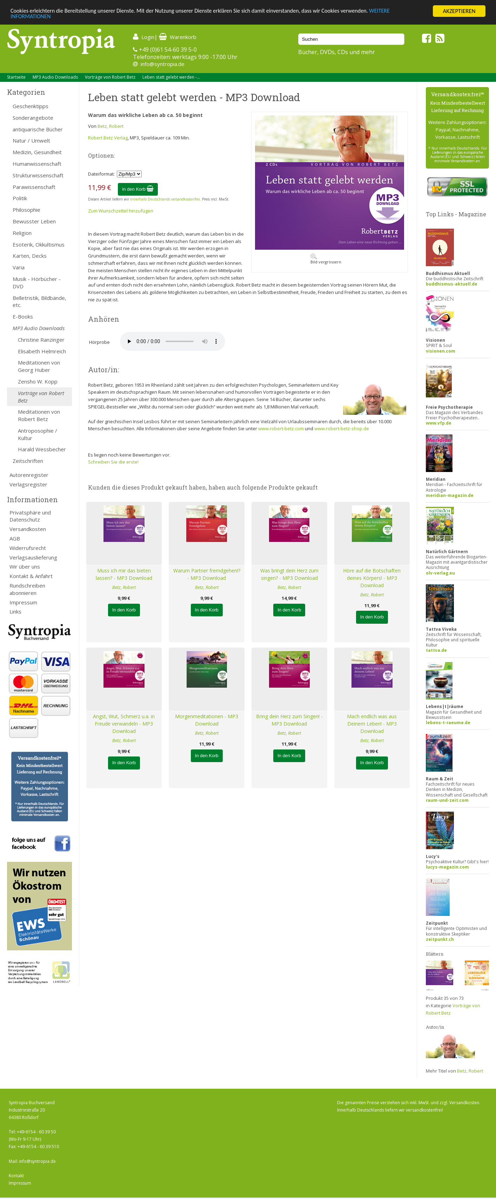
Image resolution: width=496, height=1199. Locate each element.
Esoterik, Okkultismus (39, 244)
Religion (22, 232)
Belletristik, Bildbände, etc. (39, 301)
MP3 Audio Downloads (55, 77)
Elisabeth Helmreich (42, 351)
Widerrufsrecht (27, 547)
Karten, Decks (30, 255)
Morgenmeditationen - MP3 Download (206, 720)
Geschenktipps (30, 106)
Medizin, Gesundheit (37, 152)
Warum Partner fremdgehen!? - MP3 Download (206, 574)
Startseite (16, 77)
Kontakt (16, 1176)
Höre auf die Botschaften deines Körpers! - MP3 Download (372, 578)
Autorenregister (28, 474)
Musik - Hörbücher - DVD (37, 282)
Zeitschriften (28, 460)
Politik (20, 198)
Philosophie (26, 209)
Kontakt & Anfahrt (31, 575)
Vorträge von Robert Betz (110, 77)
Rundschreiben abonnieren (27, 589)
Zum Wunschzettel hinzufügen (120, 211)
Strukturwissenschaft (38, 175)
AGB (14, 538)
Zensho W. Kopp (38, 381)
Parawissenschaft (34, 186)
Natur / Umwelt (31, 140)
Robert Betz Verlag (108, 138)
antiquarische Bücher (38, 129)
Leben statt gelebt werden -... (171, 77)
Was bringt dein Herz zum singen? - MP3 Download (289, 574)
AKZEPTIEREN (459, 11)
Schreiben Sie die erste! (113, 462)
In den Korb (138, 189)
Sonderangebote (33, 117)
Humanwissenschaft (37, 163)
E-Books (23, 316)
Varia (19, 267)
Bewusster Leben (34, 221)
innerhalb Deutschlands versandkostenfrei (165, 199)
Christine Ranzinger (41, 339)
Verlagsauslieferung (33, 557)
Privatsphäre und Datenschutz (30, 516)
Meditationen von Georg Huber (39, 366)
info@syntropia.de (163, 63)
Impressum (23, 602)
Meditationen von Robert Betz (39, 415)
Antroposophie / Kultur (37, 434)
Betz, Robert (110, 126)
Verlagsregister (28, 484)
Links (15, 611)
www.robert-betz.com (281, 428)
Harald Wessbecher (42, 449)
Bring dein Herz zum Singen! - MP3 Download (289, 720)
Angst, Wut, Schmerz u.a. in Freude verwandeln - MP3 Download (124, 723)
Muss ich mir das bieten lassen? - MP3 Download (124, 574)
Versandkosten (27, 528)
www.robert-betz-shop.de (341, 428)
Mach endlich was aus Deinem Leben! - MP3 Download (372, 723)
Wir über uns (24, 566)
